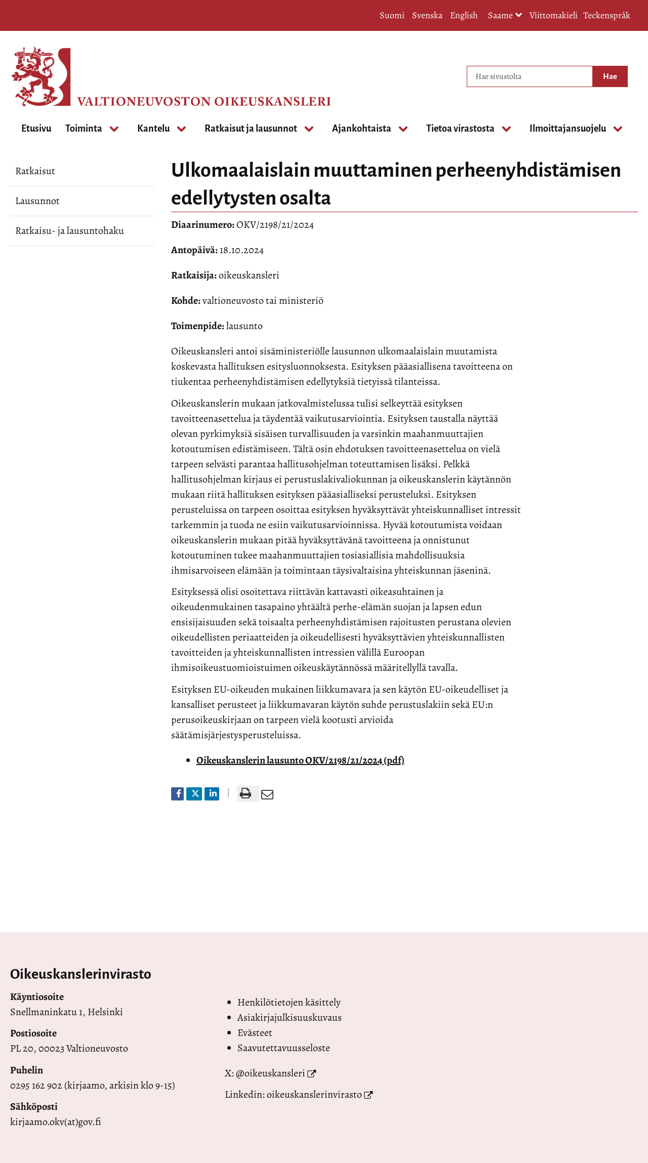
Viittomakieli (554, 15)
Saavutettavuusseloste (283, 1048)
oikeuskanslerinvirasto (314, 1094)
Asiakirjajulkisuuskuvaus (289, 1017)
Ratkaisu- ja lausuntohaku (69, 230)
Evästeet (254, 1032)
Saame (505, 16)
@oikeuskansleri (270, 1073)
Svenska (427, 15)
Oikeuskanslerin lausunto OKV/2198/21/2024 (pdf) (300, 760)
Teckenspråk (606, 15)
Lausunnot (37, 201)
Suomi (392, 15)
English (464, 15)
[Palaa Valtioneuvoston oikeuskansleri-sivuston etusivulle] (50, 76)
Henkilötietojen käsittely (289, 1002)
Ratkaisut (35, 171)
